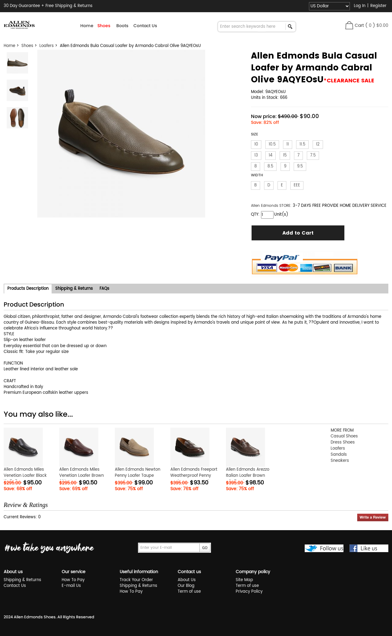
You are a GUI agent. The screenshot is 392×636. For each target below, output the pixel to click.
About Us (187, 580)
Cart (359, 25)
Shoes (27, 46)
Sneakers (340, 461)
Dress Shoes (343, 442)
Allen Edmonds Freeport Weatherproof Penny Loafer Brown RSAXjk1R (193, 475)
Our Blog (186, 586)
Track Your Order (136, 580)
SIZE (254, 134)
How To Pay (73, 580)
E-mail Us (71, 586)
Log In (359, 6)
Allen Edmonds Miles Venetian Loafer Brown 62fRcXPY (81, 475)
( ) (376, 25)
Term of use (189, 591)
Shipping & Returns (22, 580)
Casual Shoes (344, 436)
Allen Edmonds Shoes (35, 617)
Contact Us (145, 26)
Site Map (244, 580)
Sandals (339, 454)
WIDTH (257, 175)
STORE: (271, 206)
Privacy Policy (249, 591)
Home (86, 26)
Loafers (46, 46)
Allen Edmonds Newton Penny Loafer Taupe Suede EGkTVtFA (137, 475)
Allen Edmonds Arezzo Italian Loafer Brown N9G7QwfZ (247, 475)
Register (378, 6)
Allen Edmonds (265, 206)
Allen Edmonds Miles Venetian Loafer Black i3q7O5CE (25, 475)
